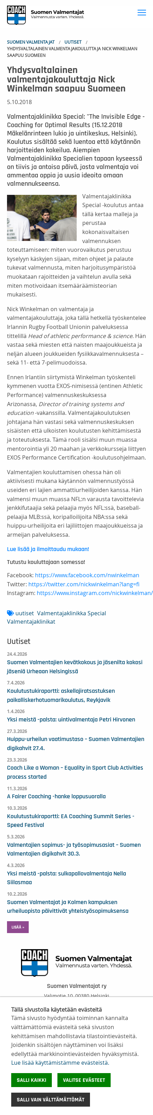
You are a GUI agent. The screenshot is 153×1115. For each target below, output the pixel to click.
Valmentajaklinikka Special (71, 613)
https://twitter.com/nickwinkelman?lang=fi (83, 584)
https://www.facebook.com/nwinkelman (87, 575)
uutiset (24, 613)
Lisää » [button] (18, 927)
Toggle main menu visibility (142, 11)
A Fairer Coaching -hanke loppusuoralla (56, 796)
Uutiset (73, 42)
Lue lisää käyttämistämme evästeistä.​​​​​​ (60, 1062)
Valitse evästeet (84, 1080)
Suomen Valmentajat (31, 42)
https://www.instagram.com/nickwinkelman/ (95, 593)
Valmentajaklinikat (31, 621)
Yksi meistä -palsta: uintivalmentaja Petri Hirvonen (71, 720)
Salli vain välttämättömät (50, 1099)
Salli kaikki (31, 1080)
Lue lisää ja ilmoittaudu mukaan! (48, 549)
